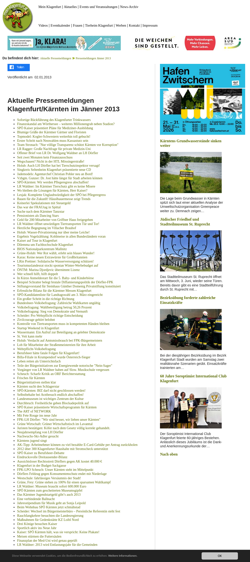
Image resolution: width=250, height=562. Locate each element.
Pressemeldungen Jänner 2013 (93, 58)
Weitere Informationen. (131, 556)
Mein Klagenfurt (49, 7)
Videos (43, 25)
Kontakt (134, 25)
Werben (121, 25)
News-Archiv (129, 7)
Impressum (150, 25)
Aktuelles (70, 7)
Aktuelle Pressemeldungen (55, 58)
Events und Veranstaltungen (98, 7)
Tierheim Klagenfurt (99, 25)
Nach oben (168, 454)
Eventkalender (60, 25)
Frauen (77, 25)
